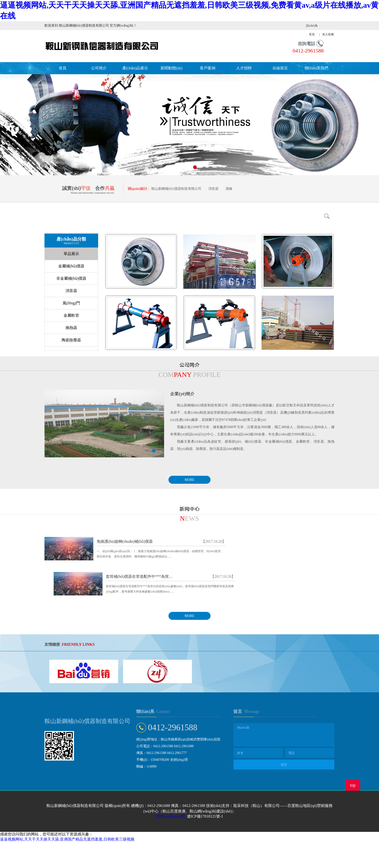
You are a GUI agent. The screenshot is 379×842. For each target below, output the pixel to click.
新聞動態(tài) (171, 68)
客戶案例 (207, 68)
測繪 (229, 188)
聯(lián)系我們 (316, 68)
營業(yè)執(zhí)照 (170, 816)
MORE (189, 480)
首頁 (62, 68)
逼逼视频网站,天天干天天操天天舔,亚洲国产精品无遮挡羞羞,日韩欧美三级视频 (67, 839)
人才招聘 (244, 68)
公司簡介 (99, 68)
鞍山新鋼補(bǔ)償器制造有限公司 (176, 188)
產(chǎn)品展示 (135, 68)
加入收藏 (328, 34)
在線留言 (280, 68)
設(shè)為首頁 (312, 30)
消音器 (213, 188)
